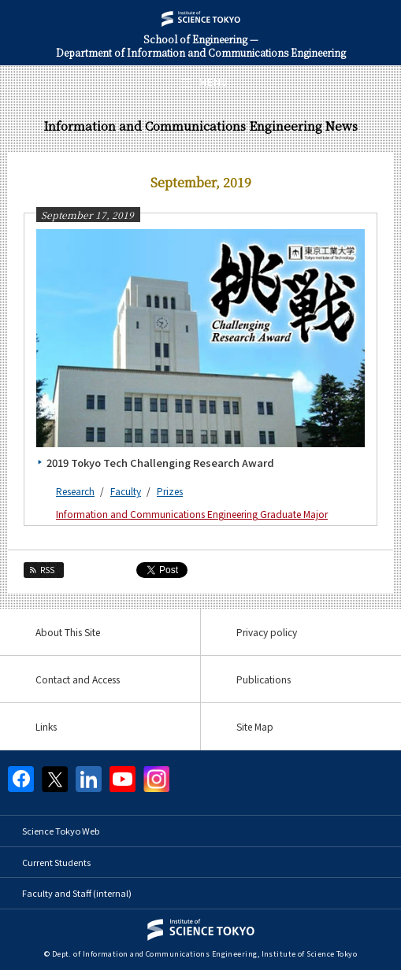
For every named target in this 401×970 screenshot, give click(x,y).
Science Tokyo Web (60, 830)
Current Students (56, 862)
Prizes (170, 491)
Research (75, 491)
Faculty (125, 491)
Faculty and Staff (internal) (77, 893)
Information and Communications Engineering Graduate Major (192, 513)
